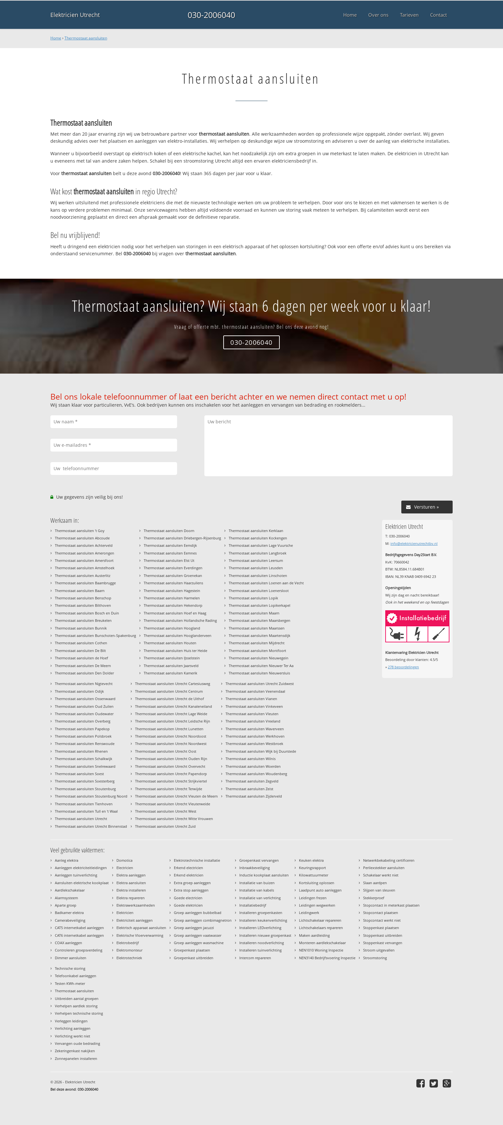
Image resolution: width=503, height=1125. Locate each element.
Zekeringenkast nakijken (75, 1050)
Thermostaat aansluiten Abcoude (82, 538)
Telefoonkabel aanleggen (75, 975)
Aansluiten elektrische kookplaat (82, 882)
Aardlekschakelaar (70, 890)
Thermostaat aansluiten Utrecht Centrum (169, 691)
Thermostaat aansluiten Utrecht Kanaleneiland (173, 706)
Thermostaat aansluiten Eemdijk (170, 545)
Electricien (124, 867)
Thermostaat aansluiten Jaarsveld (171, 665)
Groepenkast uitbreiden (193, 957)
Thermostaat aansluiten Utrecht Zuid (165, 826)
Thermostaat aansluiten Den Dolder (84, 673)
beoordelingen (403, 666)
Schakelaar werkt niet (380, 875)
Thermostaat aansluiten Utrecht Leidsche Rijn (172, 721)
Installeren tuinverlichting (260, 950)
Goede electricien (188, 897)
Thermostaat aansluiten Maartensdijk (259, 635)
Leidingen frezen (313, 897)
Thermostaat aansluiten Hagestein (172, 590)
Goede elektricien (188, 905)
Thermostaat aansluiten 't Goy (80, 530)
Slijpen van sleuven (379, 890)
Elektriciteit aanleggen (134, 920)
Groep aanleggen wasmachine (199, 942)
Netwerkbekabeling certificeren (388, 860)
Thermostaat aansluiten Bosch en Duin (87, 613)
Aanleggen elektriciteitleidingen (81, 867)
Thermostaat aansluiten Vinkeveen (254, 706)
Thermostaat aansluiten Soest (79, 773)
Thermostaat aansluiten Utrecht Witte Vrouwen (174, 818)
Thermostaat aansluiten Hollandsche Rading (180, 620)
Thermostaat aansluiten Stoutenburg (85, 788)
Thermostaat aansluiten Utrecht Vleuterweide (172, 803)
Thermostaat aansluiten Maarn (254, 613)
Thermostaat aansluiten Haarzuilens (173, 582)
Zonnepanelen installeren (76, 1058)
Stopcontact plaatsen (380, 912)
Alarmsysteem (66, 897)
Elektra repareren (130, 897)
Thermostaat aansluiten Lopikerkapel (259, 605)
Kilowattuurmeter (313, 875)
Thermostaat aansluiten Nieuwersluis (259, 673)
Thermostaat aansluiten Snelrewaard (85, 766)
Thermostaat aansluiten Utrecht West (165, 811)
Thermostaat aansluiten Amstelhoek (85, 567)
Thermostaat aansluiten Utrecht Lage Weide (171, 713)
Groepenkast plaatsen (192, 950)
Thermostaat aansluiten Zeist (249, 788)
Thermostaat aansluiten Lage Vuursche (261, 545)
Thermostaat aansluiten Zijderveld (254, 796)
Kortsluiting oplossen (316, 882)
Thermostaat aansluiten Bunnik (81, 628)
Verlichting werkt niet (72, 1036)
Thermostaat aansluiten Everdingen (173, 567)
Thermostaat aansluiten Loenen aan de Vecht (266, 582)
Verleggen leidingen (71, 1021)
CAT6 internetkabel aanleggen (79, 935)
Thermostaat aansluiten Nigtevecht (84, 683)
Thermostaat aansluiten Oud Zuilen (84, 706)
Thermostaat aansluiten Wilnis (251, 758)
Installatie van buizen (257, 882)
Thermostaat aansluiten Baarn (80, 590)
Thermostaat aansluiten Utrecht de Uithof (169, 698)
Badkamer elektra (69, 912)
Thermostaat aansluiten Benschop (83, 598)
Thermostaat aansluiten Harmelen (172, 598)
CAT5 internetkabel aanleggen (79, 927)
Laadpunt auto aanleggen (320, 890)
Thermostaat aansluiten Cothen (81, 642)
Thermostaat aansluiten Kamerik (170, 673)
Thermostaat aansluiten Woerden (253, 766)
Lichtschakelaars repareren (321, 927)
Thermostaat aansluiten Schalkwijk (83, 758)
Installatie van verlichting (260, 897)
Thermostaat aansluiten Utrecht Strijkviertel (171, 781)
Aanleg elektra (66, 860)
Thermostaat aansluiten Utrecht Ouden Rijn (171, 758)
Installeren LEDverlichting (260, 927)
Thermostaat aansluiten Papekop (82, 728)
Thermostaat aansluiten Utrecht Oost (165, 751)
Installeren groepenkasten (260, 912)
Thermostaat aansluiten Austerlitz (82, 575)
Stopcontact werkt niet (382, 920)
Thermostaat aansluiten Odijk (79, 691)
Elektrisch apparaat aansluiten (141, 927)
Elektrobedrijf (127, 942)
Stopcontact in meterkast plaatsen (391, 905)
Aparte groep (65, 905)
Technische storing (70, 968)
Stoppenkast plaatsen (381, 927)
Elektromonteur (129, 950)
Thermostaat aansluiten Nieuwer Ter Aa (261, 665)
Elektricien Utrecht (75, 15)
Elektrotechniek (129, 957)
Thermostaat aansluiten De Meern (83, 665)
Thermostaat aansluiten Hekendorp (173, 605)
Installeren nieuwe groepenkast (265, 935)
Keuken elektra (311, 860)
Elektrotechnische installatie (197, 860)
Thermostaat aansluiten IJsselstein (172, 658)
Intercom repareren (255, 957)
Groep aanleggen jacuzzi (194, 927)
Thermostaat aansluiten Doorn (169, 530)
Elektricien (124, 912)
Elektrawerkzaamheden (135, 905)
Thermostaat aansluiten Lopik (253, 598)
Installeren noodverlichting (261, 942)
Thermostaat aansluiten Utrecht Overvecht (170, 766)
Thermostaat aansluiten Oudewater (84, 713)
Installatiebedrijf (252, 905)
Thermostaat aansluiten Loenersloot (259, 590)
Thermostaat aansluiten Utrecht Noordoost (170, 736)
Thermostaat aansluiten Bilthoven (83, 605)
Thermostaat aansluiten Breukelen (83, 620)
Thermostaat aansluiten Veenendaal (255, 691)
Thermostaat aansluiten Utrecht (81, 818)
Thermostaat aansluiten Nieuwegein (258, 658)
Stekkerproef (373, 897)
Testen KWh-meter (70, 983)
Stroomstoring (375, 957)
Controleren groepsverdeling (78, 950)
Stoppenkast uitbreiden (382, 935)
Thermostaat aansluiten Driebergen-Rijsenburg (182, 538)
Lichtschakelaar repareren (320, 920)
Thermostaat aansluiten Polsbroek (83, 736)
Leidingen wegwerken (317, 905)
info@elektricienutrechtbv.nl (414, 543)
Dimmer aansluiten (70, 957)
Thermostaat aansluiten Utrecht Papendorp (171, 773)
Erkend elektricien (188, 875)
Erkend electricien (188, 867)
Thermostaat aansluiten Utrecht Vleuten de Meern (176, 796)
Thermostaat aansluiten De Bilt (80, 650)
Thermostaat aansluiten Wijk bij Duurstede (261, 751)
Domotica (124, 860)
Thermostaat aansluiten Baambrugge (85, 582)
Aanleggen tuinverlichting (76, 875)
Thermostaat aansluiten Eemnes (170, 553)
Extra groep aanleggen (192, 882)
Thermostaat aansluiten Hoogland (172, 628)
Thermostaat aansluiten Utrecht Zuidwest (260, 683)
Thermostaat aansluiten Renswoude (85, 743)
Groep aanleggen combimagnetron (203, 920)
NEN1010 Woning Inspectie (321, 950)
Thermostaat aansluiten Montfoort (257, 650)
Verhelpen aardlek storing (76, 1005)
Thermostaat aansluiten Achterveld (84, 545)
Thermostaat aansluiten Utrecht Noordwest (171, 743)
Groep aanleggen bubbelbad (197, 912)
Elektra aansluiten (131, 882)
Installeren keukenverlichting (263, 920)
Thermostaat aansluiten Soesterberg (85, 781)
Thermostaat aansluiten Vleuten (252, 713)
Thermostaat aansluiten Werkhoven (255, 736)
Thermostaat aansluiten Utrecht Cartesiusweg (172, 683)
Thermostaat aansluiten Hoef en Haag (175, 613)
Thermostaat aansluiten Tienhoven (84, 803)
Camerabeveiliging (70, 920)
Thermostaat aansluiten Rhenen (81, 751)
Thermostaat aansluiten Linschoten (258, 575)
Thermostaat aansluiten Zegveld (252, 781)
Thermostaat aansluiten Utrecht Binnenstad (91, 826)
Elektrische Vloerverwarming (139, 935)
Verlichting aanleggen (72, 1028)
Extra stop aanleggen (191, 890)
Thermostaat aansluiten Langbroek (257, 553)
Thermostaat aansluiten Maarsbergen (259, 620)
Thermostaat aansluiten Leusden (256, 567)
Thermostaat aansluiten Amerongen (84, 553)
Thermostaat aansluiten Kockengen (258, 538)
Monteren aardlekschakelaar (322, 942)
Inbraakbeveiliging (254, 867)
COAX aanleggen (68, 942)
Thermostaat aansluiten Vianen (251, 698)
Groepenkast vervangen (259, 860)
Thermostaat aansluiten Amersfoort (84, 560)
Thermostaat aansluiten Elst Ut (169, 560)
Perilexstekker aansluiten (384, 867)
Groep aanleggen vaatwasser (197, 935)
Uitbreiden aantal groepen (76, 998)
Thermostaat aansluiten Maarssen (257, 628)
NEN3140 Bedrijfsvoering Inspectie (327, 957)
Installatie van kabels (256, 890)
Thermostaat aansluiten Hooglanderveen (177, 635)
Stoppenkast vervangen (382, 942)
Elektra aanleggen (131, 875)
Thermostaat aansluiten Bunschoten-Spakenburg (95, 635)
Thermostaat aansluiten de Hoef (81, 658)
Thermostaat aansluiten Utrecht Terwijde (168, 788)
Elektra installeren (131, 890)
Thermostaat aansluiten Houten (170, 642)
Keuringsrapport (312, 867)
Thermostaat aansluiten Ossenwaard (85, 698)
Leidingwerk (309, 912)
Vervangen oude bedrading (77, 1043)
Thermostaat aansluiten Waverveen (255, 728)
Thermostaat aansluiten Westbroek (254, 743)
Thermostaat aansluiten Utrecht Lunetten (169, 728)
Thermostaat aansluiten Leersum (256, 560)
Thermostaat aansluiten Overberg (82, 721)
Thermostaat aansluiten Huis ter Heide (175, 650)
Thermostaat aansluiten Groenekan (173, 575)
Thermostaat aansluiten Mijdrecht (257, 642)
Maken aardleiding (314, 935)
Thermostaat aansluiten (85, 38)
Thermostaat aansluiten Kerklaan (256, 530)
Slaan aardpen (375, 882)
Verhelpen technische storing (79, 1013)
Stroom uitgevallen (379, 950)
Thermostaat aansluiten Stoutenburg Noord (91, 796)
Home (55, 38)
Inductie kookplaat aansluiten (264, 875)
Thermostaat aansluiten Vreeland (253, 721)
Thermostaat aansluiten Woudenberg (256, 773)
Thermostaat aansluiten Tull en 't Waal (86, 811)
